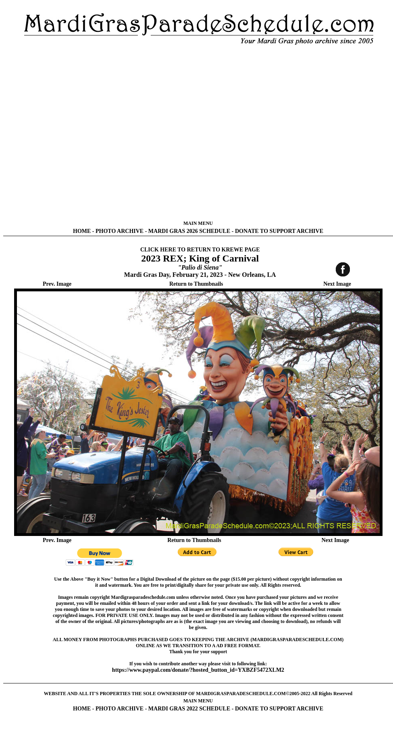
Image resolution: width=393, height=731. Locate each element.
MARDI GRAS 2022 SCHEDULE (189, 709)
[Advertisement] (86, 132)
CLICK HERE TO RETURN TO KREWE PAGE (200, 250)
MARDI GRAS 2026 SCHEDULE (189, 231)
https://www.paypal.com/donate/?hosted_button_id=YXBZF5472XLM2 (198, 670)
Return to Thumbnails (196, 284)
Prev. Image (57, 284)
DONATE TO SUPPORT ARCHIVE (279, 231)
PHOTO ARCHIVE (119, 231)
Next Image (337, 284)
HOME (82, 231)
